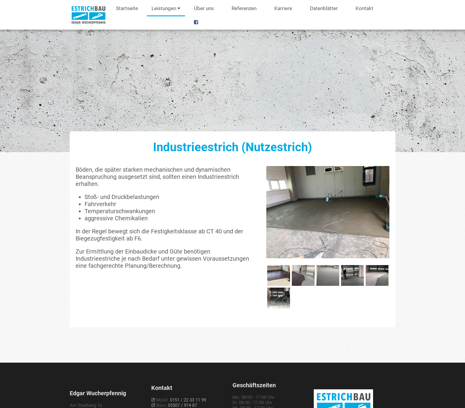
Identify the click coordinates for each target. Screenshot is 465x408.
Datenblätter (324, 8)
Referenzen (244, 8)
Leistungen (166, 8)
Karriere (283, 8)
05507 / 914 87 (182, 405)
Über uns (204, 8)
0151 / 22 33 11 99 (188, 400)
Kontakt (364, 8)
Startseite (127, 8)
